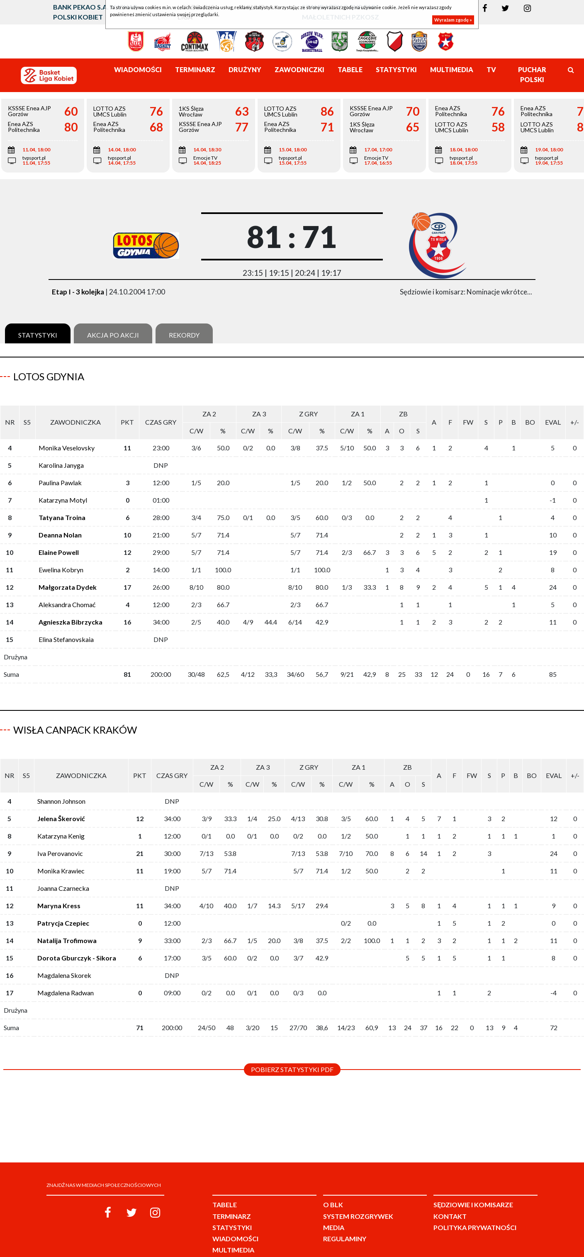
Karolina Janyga (61, 456)
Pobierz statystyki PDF (292, 1051)
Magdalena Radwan (65, 974)
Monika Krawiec (61, 852)
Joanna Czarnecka (63, 870)
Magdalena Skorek (64, 957)
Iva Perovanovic (60, 835)
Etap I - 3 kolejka (78, 291)
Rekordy (184, 335)
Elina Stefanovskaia (66, 630)
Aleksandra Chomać (67, 595)
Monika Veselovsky (67, 439)
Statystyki (37, 335)
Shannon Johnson (61, 783)
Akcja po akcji (113, 335)
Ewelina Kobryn (61, 560)
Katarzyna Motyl (63, 491)
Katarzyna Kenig (61, 818)
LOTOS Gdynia (48, 376)
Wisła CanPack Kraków (75, 721)
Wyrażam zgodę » (453, 19)
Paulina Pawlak (60, 473)
